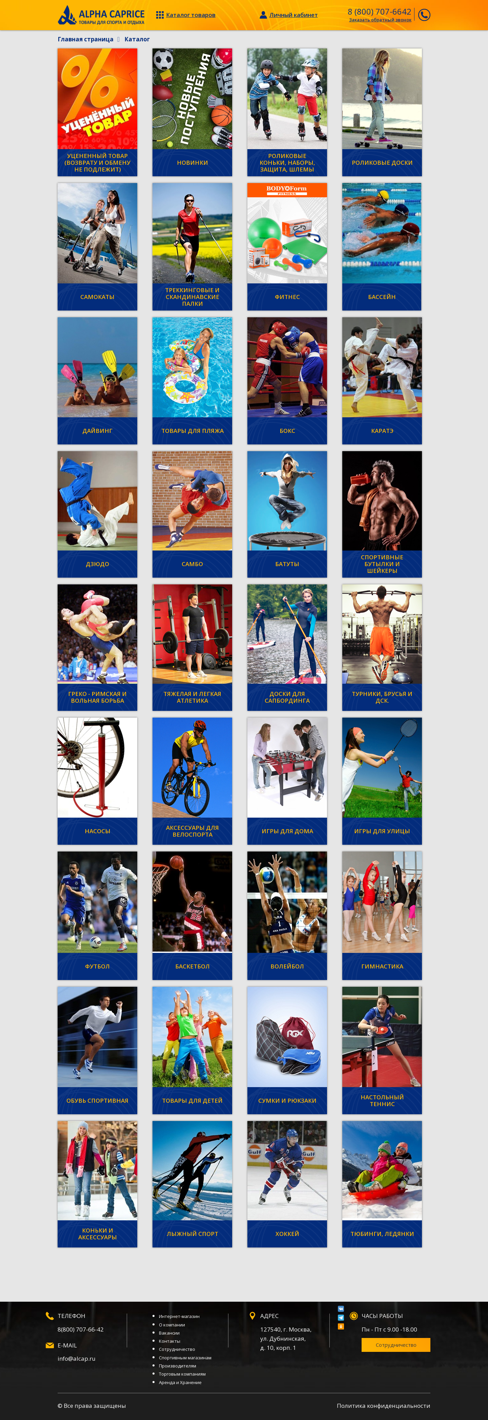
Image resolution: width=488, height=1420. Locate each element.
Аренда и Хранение (180, 1382)
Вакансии (169, 1333)
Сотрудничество (177, 1349)
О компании (172, 1325)
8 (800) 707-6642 (379, 11)
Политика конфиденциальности (383, 1405)
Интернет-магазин (179, 1316)
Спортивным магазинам (185, 1358)
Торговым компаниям (182, 1374)
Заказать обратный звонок (380, 20)
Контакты (169, 1341)
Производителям (177, 1366)
